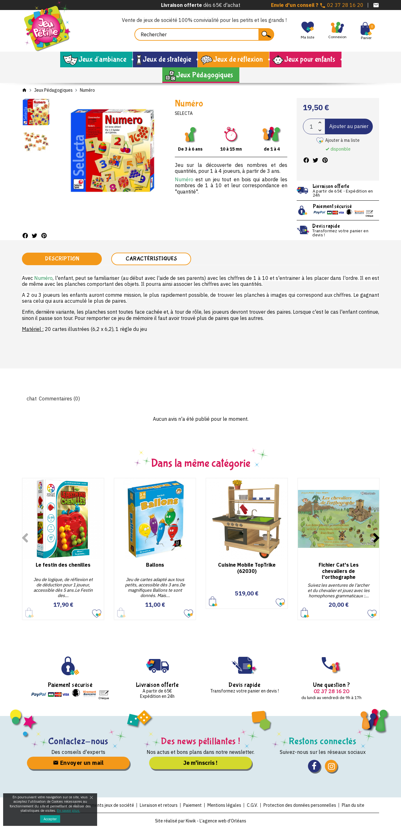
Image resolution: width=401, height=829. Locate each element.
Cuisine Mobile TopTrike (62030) (247, 568)
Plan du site (353, 805)
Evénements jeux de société (107, 805)
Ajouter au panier (348, 126)
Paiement (192, 805)
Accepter (50, 819)
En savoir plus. (68, 810)
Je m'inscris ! (200, 762)
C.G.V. (252, 805)
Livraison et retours (159, 805)
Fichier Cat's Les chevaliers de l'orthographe (339, 571)
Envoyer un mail (78, 762)
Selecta (184, 113)
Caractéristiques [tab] (151, 258)
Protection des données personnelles (299, 805)
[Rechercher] (204, 34)
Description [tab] (62, 258)
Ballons (155, 565)
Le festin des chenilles (63, 565)
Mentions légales (224, 805)
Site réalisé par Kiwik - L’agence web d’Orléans (200, 821)
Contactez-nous (78, 741)
